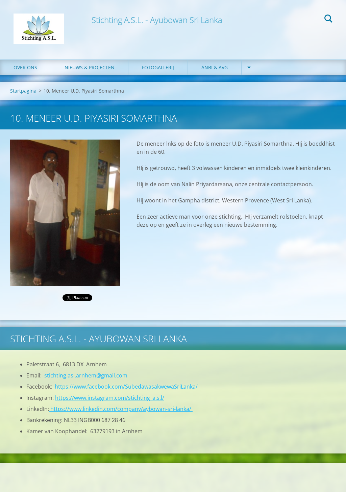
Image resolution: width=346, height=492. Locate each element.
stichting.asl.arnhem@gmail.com (85, 375)
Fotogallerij (158, 67)
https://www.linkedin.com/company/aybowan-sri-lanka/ (121, 409)
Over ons (25, 67)
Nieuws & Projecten (90, 67)
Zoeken (328, 20)
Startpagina (23, 91)
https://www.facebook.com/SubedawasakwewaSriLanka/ (126, 386)
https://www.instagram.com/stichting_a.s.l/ (109, 397)
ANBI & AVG (214, 67)
